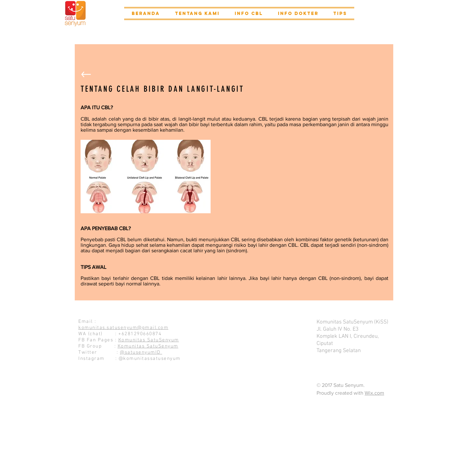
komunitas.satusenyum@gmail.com (123, 328)
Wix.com (374, 393)
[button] (197, 13)
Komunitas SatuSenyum (148, 340)
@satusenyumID (141, 352)
